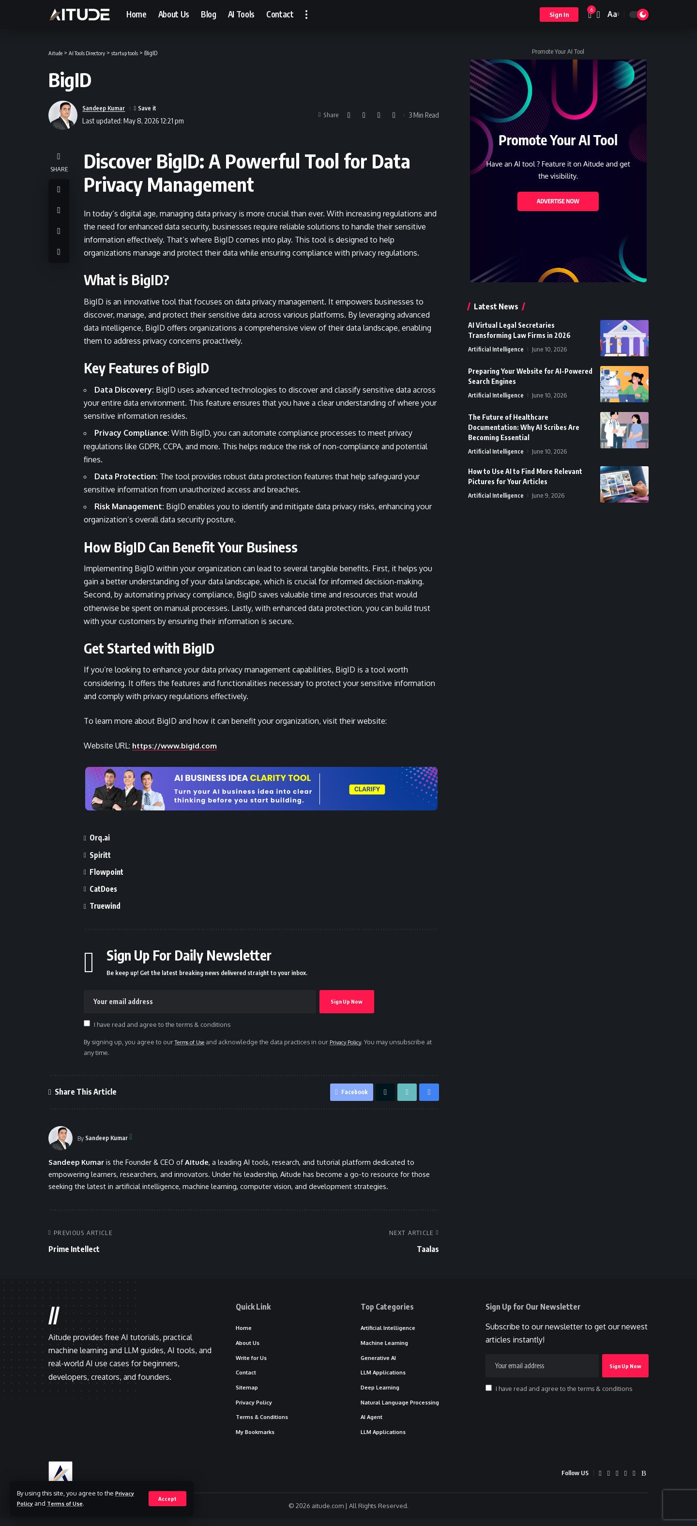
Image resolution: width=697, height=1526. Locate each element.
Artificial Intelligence (496, 349)
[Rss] (643, 1481)
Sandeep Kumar (107, 108)
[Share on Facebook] (349, 115)
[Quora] (625, 1481)
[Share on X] (364, 115)
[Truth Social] (633, 1481)
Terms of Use (70, 1503)
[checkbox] (89, 1024)
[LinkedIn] (608, 1481)
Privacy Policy (358, 1042)
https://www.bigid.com (178, 745)
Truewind (109, 906)
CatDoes (107, 889)
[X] (599, 1481)
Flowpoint (110, 872)
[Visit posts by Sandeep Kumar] (60, 1141)
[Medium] (617, 1481)
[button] (167, 1498)
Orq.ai (103, 837)
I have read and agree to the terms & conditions (164, 1024)
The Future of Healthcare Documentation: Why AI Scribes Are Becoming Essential (523, 427)
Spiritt (103, 855)
